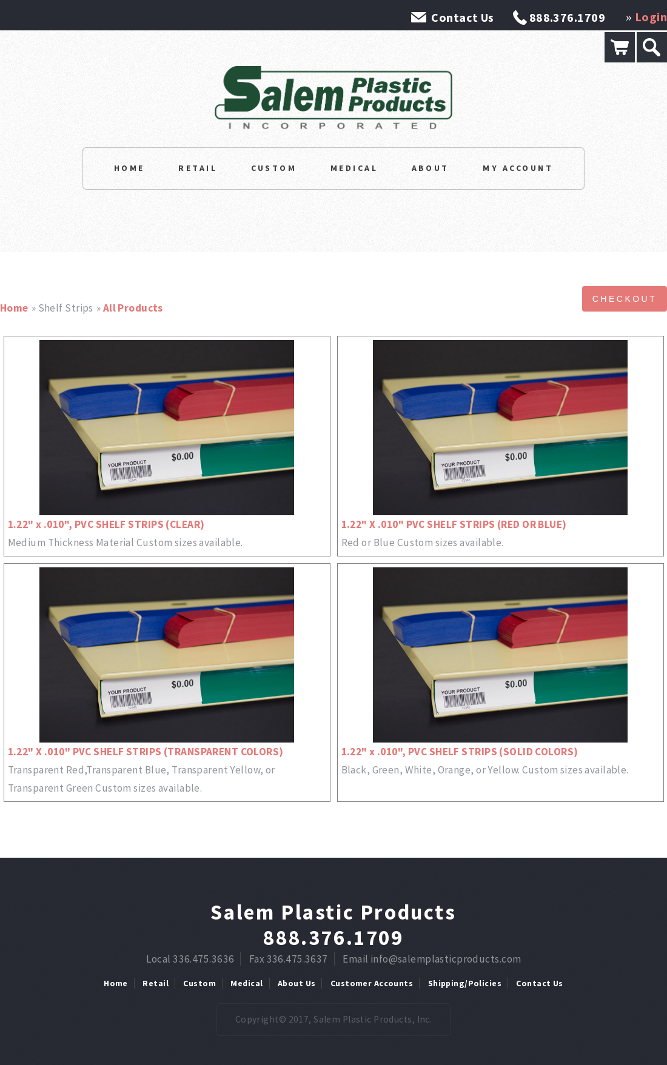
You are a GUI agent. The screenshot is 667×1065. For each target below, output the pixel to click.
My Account (518, 167)
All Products (133, 308)
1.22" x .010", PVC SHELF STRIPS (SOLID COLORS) (459, 751)
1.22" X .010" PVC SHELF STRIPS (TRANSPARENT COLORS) (146, 751)
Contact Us (462, 17)
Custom (274, 167)
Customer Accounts (371, 983)
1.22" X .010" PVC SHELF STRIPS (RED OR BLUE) (454, 524)
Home (129, 167)
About (430, 167)
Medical (354, 167)
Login (651, 16)
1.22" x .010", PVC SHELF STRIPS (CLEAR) (106, 524)
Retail (197, 167)
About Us (296, 983)
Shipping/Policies (464, 983)
